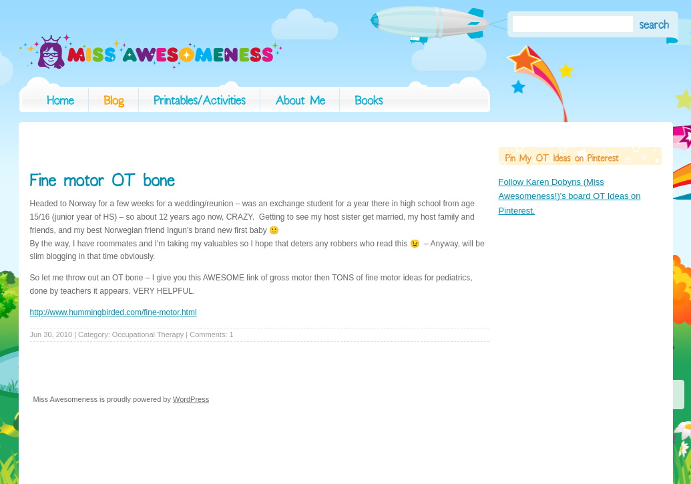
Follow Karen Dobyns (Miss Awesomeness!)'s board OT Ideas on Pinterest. (570, 196)
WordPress (191, 399)
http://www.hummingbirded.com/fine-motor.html (113, 312)
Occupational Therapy (148, 334)
